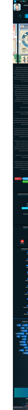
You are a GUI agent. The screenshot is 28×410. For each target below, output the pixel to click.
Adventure (23, 328)
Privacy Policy (19, 371)
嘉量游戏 (18, 9)
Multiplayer (10, 331)
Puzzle (23, 331)
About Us (20, 381)
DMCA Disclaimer (19, 365)
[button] (22, 408)
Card (9, 328)
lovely (8, 350)
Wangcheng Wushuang (16, 314)
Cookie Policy (19, 374)
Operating (17, 339)
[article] (8, 188)
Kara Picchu (18, 301)
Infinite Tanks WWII (16, 281)
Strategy (11, 325)
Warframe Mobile (17, 267)
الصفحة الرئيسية (19, 362)
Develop (23, 336)
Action (23, 325)
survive (17, 347)
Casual (17, 325)
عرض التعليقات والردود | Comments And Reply (17, 208)
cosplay (17, 331)
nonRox (9, 404)
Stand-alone (22, 333)
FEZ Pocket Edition (17, 287)
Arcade (23, 339)
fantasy (10, 336)
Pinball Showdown (17, 261)
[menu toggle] (26, 1)
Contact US (20, 378)
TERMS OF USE (19, 368)
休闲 (24, 353)
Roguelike (14, 333)
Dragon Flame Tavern (16, 294)
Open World (22, 342)
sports (23, 345)
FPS (12, 347)
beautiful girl (9, 345)
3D (4, 336)
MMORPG (9, 342)
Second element (6, 333)
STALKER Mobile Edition (15, 307)
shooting (17, 345)
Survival (16, 336)
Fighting (13, 350)
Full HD (15, 342)
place (10, 339)
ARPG (23, 347)
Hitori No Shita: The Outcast (20, 399)
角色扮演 (12, 353)
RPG (5, 325)
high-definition (22, 350)
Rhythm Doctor (17, 274)
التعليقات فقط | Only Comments (19, 206)
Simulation (15, 328)
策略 (18, 353)
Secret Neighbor (17, 254)
